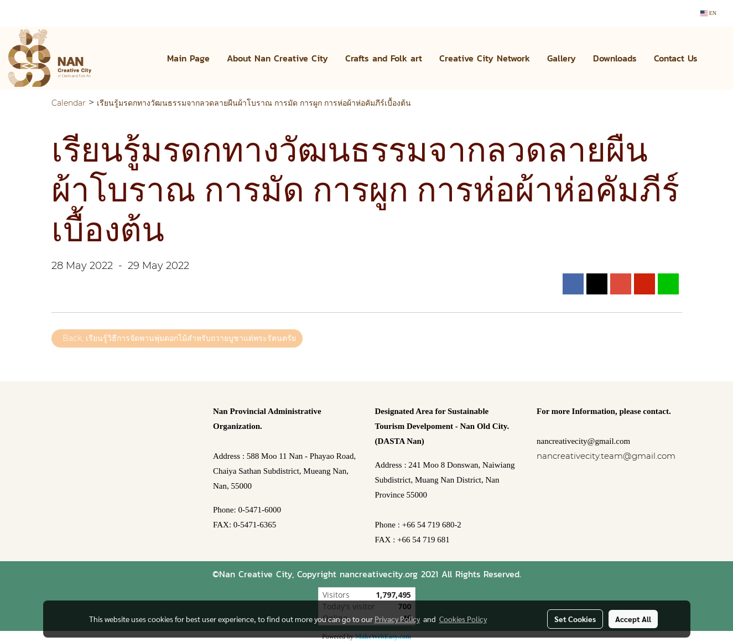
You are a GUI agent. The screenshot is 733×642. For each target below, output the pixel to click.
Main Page (188, 58)
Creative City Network (484, 58)
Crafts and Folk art (383, 58)
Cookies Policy (463, 619)
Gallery (561, 58)
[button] (715, 58)
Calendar (68, 103)
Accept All (633, 619)
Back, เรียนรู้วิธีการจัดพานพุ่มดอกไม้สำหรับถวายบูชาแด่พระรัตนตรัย (177, 338)
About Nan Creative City (277, 58)
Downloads (615, 58)
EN (708, 13)
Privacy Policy (397, 619)
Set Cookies (575, 619)
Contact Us (676, 58)
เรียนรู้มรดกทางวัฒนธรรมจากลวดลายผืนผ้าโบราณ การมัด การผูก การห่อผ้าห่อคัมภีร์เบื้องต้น (254, 103)
